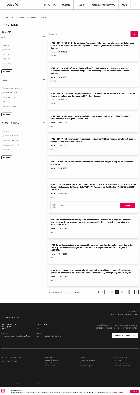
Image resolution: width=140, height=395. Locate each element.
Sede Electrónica (9, 364)
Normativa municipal (120, 360)
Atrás (5, 17)
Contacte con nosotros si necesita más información (16, 339)
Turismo (82, 366)
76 (132, 292)
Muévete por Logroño (86, 368)
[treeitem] (23, 45)
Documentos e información (122, 368)
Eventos (82, 360)
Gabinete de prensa (51, 366)
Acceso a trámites (50, 368)
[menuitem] (112, 314)
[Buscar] (135, 5)
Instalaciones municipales (87, 363)
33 (122, 292)
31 (112, 292)
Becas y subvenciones (121, 366)
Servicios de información (52, 363)
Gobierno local (49, 360)
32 (117, 292)
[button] (49, 5)
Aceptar (134, 392)
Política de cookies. (117, 392)
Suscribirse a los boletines (125, 338)
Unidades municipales (11, 360)
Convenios (117, 363)
